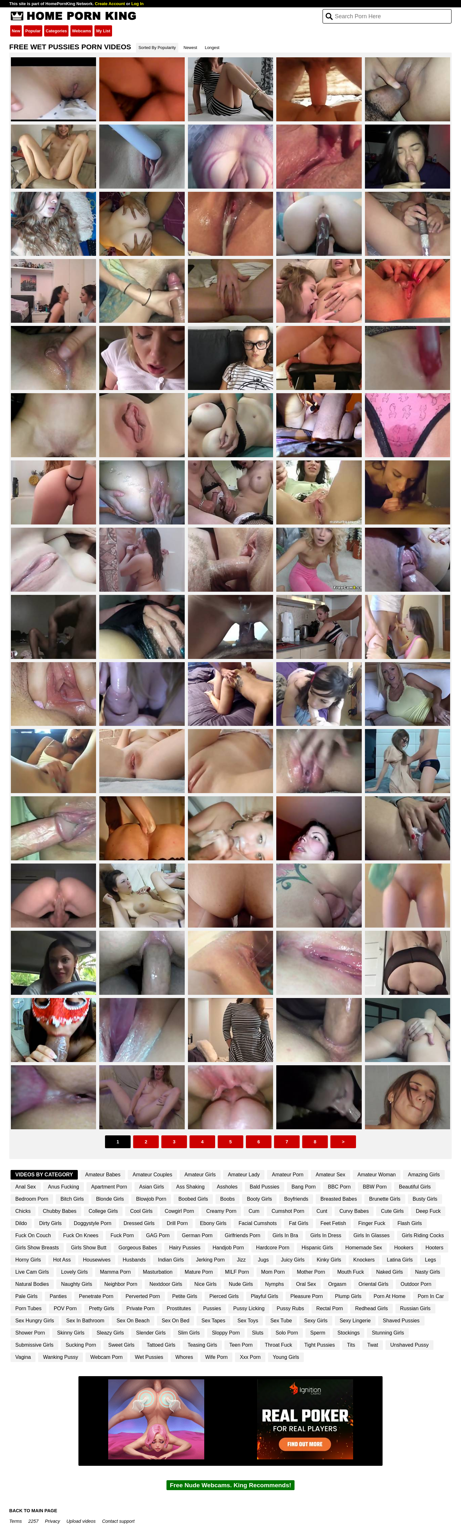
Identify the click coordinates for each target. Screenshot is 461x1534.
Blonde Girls (110, 1199)
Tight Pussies (319, 1345)
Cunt (322, 1211)
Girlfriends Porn (242, 1235)
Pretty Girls (101, 1308)
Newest (190, 47)
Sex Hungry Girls (34, 1320)
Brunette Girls (384, 1199)
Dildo (21, 1223)
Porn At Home (390, 1296)
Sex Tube (281, 1320)
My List (103, 30)
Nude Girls (241, 1284)
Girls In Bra (285, 1235)
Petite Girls (184, 1296)
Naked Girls (389, 1272)
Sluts (257, 1332)
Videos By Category (44, 1174)
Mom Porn (273, 1272)
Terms (15, 1521)
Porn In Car (431, 1296)
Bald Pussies (264, 1186)
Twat (372, 1345)
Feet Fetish (333, 1223)
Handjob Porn (228, 1247)
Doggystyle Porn (92, 1223)
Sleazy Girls (110, 1332)
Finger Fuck (371, 1223)
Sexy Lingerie (355, 1320)
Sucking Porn (81, 1345)
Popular (33, 30)
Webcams (81, 30)
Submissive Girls (34, 1345)
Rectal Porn (329, 1308)
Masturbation (158, 1272)
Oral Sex (306, 1284)
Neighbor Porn (120, 1284)
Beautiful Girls (415, 1186)
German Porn (197, 1235)
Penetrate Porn (96, 1296)
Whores (184, 1357)
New (16, 30)
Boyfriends (296, 1199)
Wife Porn (216, 1357)
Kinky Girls (329, 1259)
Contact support (118, 1521)
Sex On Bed (175, 1320)
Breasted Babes (338, 1199)
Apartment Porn (109, 1186)
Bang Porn (304, 1186)
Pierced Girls (224, 1296)
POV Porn (65, 1308)
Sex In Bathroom (85, 1320)
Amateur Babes (102, 1174)
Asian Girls (151, 1186)
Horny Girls (28, 1259)
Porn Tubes (28, 1308)
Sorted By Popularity (157, 47)
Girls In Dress (325, 1235)
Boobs (227, 1199)
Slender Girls (151, 1332)
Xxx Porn (250, 1357)
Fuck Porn (122, 1235)
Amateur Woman (377, 1174)
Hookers (403, 1247)
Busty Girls (425, 1199)
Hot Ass (62, 1259)
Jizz (241, 1259)
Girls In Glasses (371, 1235)
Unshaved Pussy (409, 1345)
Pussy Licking (248, 1308)
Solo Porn (287, 1332)
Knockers (364, 1259)
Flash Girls (409, 1223)
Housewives (96, 1259)
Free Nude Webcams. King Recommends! (230, 1485)
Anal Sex (25, 1186)
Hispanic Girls (317, 1247)
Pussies (212, 1308)
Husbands (134, 1259)
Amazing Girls (424, 1174)
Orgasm (337, 1284)
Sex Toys (248, 1320)
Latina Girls (400, 1259)
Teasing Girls (202, 1345)
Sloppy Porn (226, 1332)
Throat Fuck (278, 1345)
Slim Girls (189, 1332)
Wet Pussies (149, 1357)
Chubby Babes (60, 1211)
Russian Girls (415, 1308)
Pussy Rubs (290, 1308)
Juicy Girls (292, 1259)
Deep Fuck (428, 1211)
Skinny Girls (70, 1332)
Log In (137, 3)
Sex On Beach (133, 1320)
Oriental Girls (373, 1284)
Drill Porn (177, 1223)
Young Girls (286, 1357)
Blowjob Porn (151, 1199)
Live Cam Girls (32, 1272)
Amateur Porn (287, 1174)
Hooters (434, 1247)
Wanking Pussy (60, 1357)
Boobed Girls (193, 1199)
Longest (212, 47)
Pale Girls (26, 1296)
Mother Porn (311, 1272)
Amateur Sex (330, 1174)
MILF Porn (237, 1272)
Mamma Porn (115, 1272)
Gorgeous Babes (137, 1247)
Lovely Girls (74, 1272)
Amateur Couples (152, 1174)
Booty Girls (259, 1199)
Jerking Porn (210, 1259)
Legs (430, 1259)
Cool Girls (141, 1211)
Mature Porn (199, 1272)
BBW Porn (375, 1186)
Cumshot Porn (287, 1211)
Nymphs (274, 1284)
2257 (33, 1521)
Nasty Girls (427, 1272)
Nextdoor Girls (166, 1284)
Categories (56, 30)
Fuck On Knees (80, 1235)
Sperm (317, 1332)
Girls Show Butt (88, 1247)
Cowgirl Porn (179, 1211)
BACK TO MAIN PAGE (33, 1510)
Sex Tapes (213, 1320)
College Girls (103, 1211)
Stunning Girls (388, 1332)
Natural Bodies (32, 1284)
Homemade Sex (363, 1247)
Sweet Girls (121, 1345)
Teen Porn (241, 1345)
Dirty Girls (50, 1223)
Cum (253, 1211)
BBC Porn (339, 1186)
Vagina (23, 1357)
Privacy (52, 1521)
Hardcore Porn (272, 1247)
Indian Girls (171, 1259)
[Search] (387, 16)
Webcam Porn (106, 1357)
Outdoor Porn (415, 1284)
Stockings (348, 1332)
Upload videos (80, 1521)
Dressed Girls (139, 1223)
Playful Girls (264, 1296)
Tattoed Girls (161, 1345)
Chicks (23, 1211)
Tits (351, 1345)
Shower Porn (30, 1332)
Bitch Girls (72, 1199)
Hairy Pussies (184, 1247)
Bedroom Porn (31, 1199)
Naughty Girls (76, 1284)
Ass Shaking (190, 1186)
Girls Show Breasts (37, 1247)
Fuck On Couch (33, 1235)
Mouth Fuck (350, 1272)
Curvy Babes (354, 1211)
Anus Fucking (63, 1186)
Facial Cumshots (258, 1223)
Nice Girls (205, 1284)
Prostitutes (179, 1308)
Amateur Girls (200, 1174)
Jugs (263, 1259)
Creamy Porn (221, 1211)
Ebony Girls (213, 1223)
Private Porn (140, 1308)
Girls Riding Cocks (423, 1235)
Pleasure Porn (306, 1296)
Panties (58, 1296)
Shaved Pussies (401, 1320)
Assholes (227, 1186)
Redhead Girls (371, 1308)
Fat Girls (298, 1223)
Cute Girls (392, 1211)
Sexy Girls (316, 1320)
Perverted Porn (142, 1296)
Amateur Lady (244, 1174)
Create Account (110, 3)
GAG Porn (158, 1235)
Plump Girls (348, 1296)
